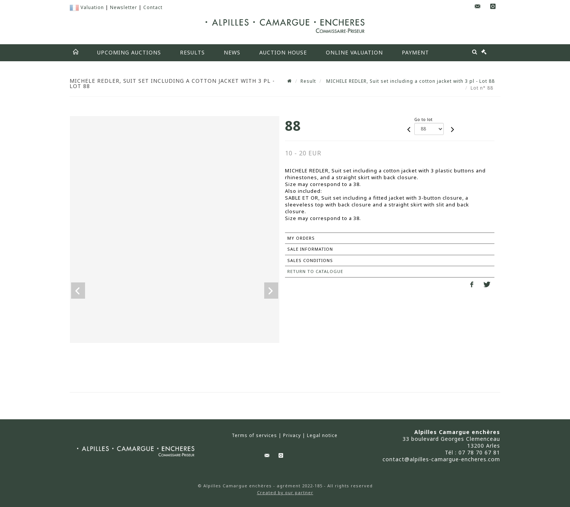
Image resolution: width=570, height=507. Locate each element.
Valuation (92, 7)
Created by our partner (285, 492)
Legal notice (322, 436)
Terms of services (254, 436)
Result (308, 81)
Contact (153, 7)
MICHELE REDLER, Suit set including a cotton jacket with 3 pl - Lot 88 (410, 81)
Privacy (292, 436)
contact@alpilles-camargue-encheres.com (441, 459)
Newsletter (123, 7)
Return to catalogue (315, 271)
